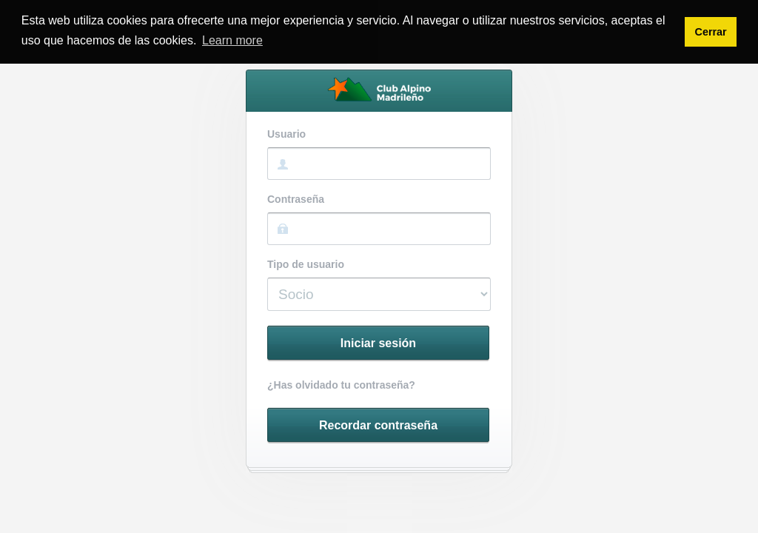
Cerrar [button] (710, 32)
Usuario (286, 134)
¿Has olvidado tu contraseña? (341, 385)
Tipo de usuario (305, 264)
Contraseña (295, 199)
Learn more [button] (232, 40)
